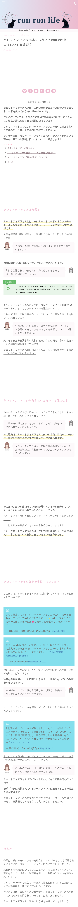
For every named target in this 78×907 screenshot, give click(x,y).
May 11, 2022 (47, 747)
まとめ (10, 162)
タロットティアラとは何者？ (22, 148)
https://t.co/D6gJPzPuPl (18, 655)
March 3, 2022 (59, 631)
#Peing (52, 652)
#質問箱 (60, 652)
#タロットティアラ (21, 742)
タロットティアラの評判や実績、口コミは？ (30, 157)
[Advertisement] (39, 68)
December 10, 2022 (38, 661)
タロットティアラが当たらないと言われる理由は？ (34, 152)
